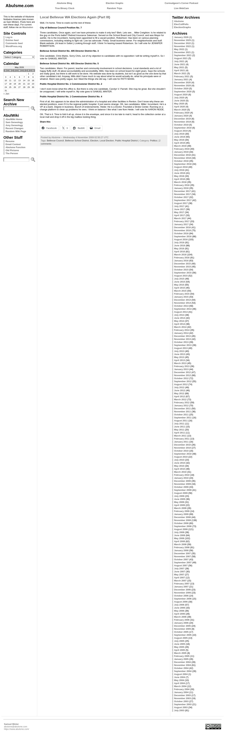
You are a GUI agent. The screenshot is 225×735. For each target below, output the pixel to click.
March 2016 (180, 254)
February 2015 (182, 293)
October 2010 (181, 450)
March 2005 (180, 653)
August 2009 (181, 493)
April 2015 (179, 287)
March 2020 (180, 109)
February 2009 (182, 511)
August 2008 (181, 529)
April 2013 (179, 360)
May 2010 (179, 466)
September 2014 (183, 309)
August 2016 (181, 239)
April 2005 (179, 650)
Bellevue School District (77, 140)
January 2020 (181, 115)
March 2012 (180, 399)
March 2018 (180, 182)
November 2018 (182, 158)
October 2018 (181, 161)
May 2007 (179, 574)
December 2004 (182, 662)
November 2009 (182, 484)
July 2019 (179, 133)
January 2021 (181, 79)
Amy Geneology (14, 125)
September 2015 (183, 272)
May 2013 (179, 357)
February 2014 (182, 330)
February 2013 (182, 366)
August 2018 (181, 167)
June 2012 (179, 390)
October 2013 (181, 342)
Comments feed (14, 43)
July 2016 (179, 242)
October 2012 (181, 378)
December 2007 (182, 553)
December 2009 (182, 481)
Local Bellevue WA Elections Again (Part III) (75, 17)
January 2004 (181, 692)
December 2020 (182, 82)
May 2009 (179, 502)
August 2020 (181, 94)
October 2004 (181, 668)
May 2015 (179, 284)
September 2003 (183, 704)
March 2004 (180, 686)
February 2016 (182, 257)
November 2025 (182, 40)
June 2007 (179, 571)
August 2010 (181, 456)
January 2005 (181, 659)
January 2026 (181, 37)
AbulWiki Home (14, 119)
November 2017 (182, 194)
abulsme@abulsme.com (15, 726)
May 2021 (179, 67)
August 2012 (181, 384)
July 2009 (179, 496)
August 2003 (181, 707)
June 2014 (179, 318)
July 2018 (179, 170)
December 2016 (182, 227)
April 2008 (179, 541)
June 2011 (179, 426)
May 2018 (179, 176)
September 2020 (183, 91)
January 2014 (181, 333)
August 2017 (181, 203)
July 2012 (179, 387)
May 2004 (179, 680)
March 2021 (180, 73)
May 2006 (179, 610)
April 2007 (179, 577)
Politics (153, 140)
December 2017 (182, 191)
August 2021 (181, 58)
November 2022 (182, 46)
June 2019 (179, 136)
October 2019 (181, 124)
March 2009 (180, 508)
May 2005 (179, 647)
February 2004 (182, 689)
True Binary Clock (64, 8)
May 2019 (179, 140)
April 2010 (179, 469)
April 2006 (179, 613)
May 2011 (179, 429)
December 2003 (182, 695)
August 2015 (181, 275)
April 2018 (179, 179)
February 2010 (182, 475)
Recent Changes (14, 128)
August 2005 (181, 638)
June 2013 (179, 354)
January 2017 (181, 224)
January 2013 (181, 369)
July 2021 (179, 61)
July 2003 (179, 710)
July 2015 (179, 278)
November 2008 (182, 520)
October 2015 (181, 269)
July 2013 (179, 351)
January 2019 (181, 152)
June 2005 (179, 644)
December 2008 (182, 517)
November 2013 (182, 339)
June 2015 (179, 281)
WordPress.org (14, 46)
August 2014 (181, 312)
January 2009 (181, 514)
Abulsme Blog (64, 3)
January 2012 (181, 405)
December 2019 (182, 118)
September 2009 (183, 490)
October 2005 (181, 632)
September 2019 (183, 127)
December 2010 (182, 444)
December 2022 (182, 43)
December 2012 (182, 372)
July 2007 (179, 568)
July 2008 (179, 532)
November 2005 (182, 629)
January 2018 (181, 188)
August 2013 (181, 348)
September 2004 (183, 671)
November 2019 (182, 121)
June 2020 (179, 100)
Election (94, 140)
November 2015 (182, 266)
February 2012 (182, 402)
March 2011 (180, 435)
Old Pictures (12, 150)
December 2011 (182, 408)
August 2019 (181, 130)
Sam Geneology (14, 122)
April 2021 (179, 70)
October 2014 (181, 306)
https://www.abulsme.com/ (16, 729)
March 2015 (180, 290)
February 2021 (182, 76)
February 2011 (182, 438)
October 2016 (181, 233)
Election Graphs (114, 3)
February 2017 (182, 221)
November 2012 (182, 375)
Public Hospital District (126, 140)
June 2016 (179, 245)
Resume (10, 141)
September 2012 (183, 381)
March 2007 (180, 580)
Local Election (107, 140)
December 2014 (182, 300)
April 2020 (179, 106)
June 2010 (179, 463)
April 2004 (179, 683)
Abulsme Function (15, 147)
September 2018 (183, 164)
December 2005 (182, 626)
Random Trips (114, 8)
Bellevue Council (55, 140)
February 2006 (182, 620)
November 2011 (182, 411)
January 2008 (181, 550)
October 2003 (181, 701)
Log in (9, 37)
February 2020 (182, 112)
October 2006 (181, 595)
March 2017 (180, 218)
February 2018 (182, 185)
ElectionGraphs (182, 27)
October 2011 (181, 414)
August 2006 (181, 601)
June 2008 (179, 535)
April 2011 (179, 432)
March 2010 (180, 472)
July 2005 (179, 641)
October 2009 (181, 487)
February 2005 (182, 656)
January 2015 (181, 296)
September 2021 (183, 55)
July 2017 (179, 206)
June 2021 (179, 64)
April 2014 (179, 324)
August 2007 (181, 565)
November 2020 (182, 85)
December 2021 (182, 52)
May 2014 (179, 321)
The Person (12, 153)
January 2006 (181, 623)
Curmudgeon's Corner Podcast (181, 3)
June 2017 (179, 209)
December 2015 (182, 263)
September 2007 (183, 562)
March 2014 (180, 327)
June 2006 (179, 607)
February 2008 (182, 547)
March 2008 (180, 544)
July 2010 (179, 460)
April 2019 (179, 143)
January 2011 (181, 441)
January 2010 (181, 478)
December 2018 (182, 155)
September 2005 (183, 635)
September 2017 (183, 200)
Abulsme (179, 21)
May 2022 (179, 49)
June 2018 (179, 173)
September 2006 (183, 598)
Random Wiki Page (16, 131)
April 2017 (179, 215)
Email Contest (13, 144)
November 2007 (182, 556)
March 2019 (180, 146)
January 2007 (181, 586)
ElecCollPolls (181, 24)
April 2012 (179, 396)
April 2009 (179, 505)
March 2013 (180, 363)
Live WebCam (181, 8)
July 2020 (179, 97)
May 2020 (179, 103)
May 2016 (179, 248)
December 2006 (182, 589)
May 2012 (179, 393)
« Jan (6, 93)
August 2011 (181, 420)
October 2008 (181, 523)
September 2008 (183, 526)
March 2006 (180, 616)
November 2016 (182, 230)
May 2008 (179, 538)
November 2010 (182, 447)
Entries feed (12, 40)
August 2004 (181, 674)
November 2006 (182, 592)
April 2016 (179, 251)
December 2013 (182, 336)
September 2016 (183, 236)
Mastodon (27, 27)
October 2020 (181, 88)
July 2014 (179, 315)
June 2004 (179, 677)
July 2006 (179, 604)
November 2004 (182, 665)
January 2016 (181, 260)
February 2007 (182, 583)
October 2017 (181, 197)
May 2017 (179, 212)
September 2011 (183, 417)
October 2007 (181, 559)
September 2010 (183, 453)
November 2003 (182, 698)
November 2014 (182, 303)
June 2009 (179, 499)
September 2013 (183, 345)
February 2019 (182, 149)
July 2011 (179, 423)
